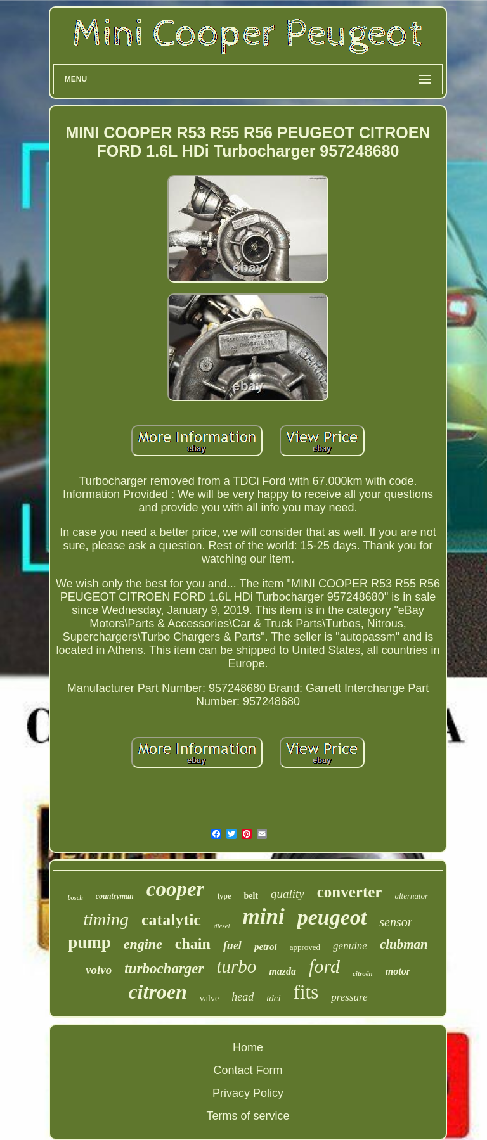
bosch (75, 897)
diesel (222, 926)
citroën (363, 973)
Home (248, 1047)
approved (305, 947)
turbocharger (164, 969)
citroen (157, 991)
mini (264, 916)
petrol (265, 947)
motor (398, 971)
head (242, 996)
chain (193, 943)
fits (306, 992)
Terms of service (247, 1116)
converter (349, 891)
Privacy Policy (247, 1093)
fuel (232, 945)
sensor (395, 922)
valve (209, 998)
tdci (273, 998)
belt (251, 895)
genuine (350, 946)
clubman (404, 944)
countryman (115, 896)
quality (287, 893)
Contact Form (247, 1070)
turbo (237, 966)
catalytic (171, 920)
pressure (349, 997)
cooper (175, 889)
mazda (282, 971)
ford (324, 966)
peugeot (332, 917)
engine (143, 944)
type (224, 896)
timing (106, 919)
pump (89, 942)
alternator (411, 895)
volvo (99, 970)
